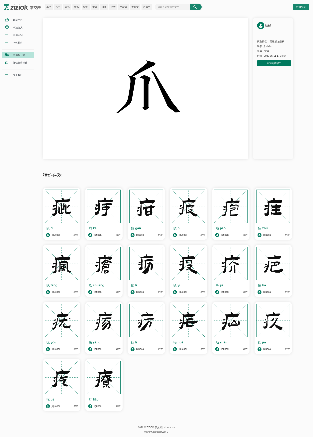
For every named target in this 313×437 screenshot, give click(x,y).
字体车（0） (19, 55)
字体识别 (18, 35)
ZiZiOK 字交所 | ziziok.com (161, 427)
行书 (58, 7)
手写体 (123, 7)
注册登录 (301, 7)
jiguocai (53, 235)
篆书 (67, 7)
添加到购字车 (274, 63)
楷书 (85, 7)
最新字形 (18, 20)
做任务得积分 (20, 62)
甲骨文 (135, 7)
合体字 (146, 7)
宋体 (94, 7)
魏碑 (104, 7)
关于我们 (18, 75)
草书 (49, 7)
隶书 (76, 7)
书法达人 (18, 27)
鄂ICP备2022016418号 (156, 432)
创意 (113, 7)
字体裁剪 (18, 42)
